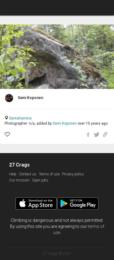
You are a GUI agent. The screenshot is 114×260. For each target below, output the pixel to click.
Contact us (27, 174)
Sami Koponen (65, 123)
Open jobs (40, 180)
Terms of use (49, 174)
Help (12, 174)
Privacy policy (73, 174)
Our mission (19, 180)
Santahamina (20, 118)
